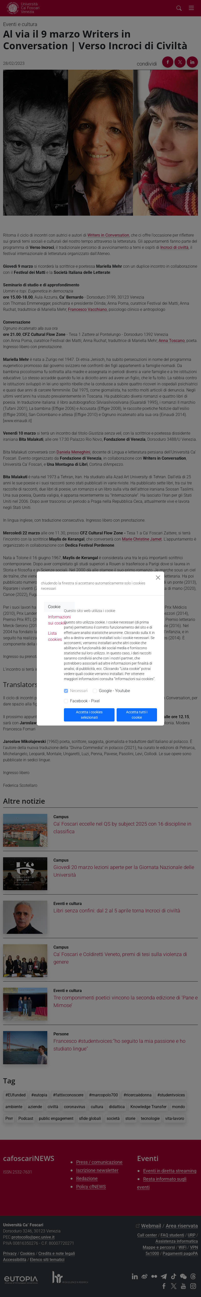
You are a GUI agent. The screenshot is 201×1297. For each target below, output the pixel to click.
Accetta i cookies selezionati (89, 714)
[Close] (158, 577)
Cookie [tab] (54, 606)
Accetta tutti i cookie (136, 714)
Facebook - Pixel (85, 701)
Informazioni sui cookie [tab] (59, 620)
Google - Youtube (114, 690)
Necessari (79, 690)
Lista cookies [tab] (55, 636)
